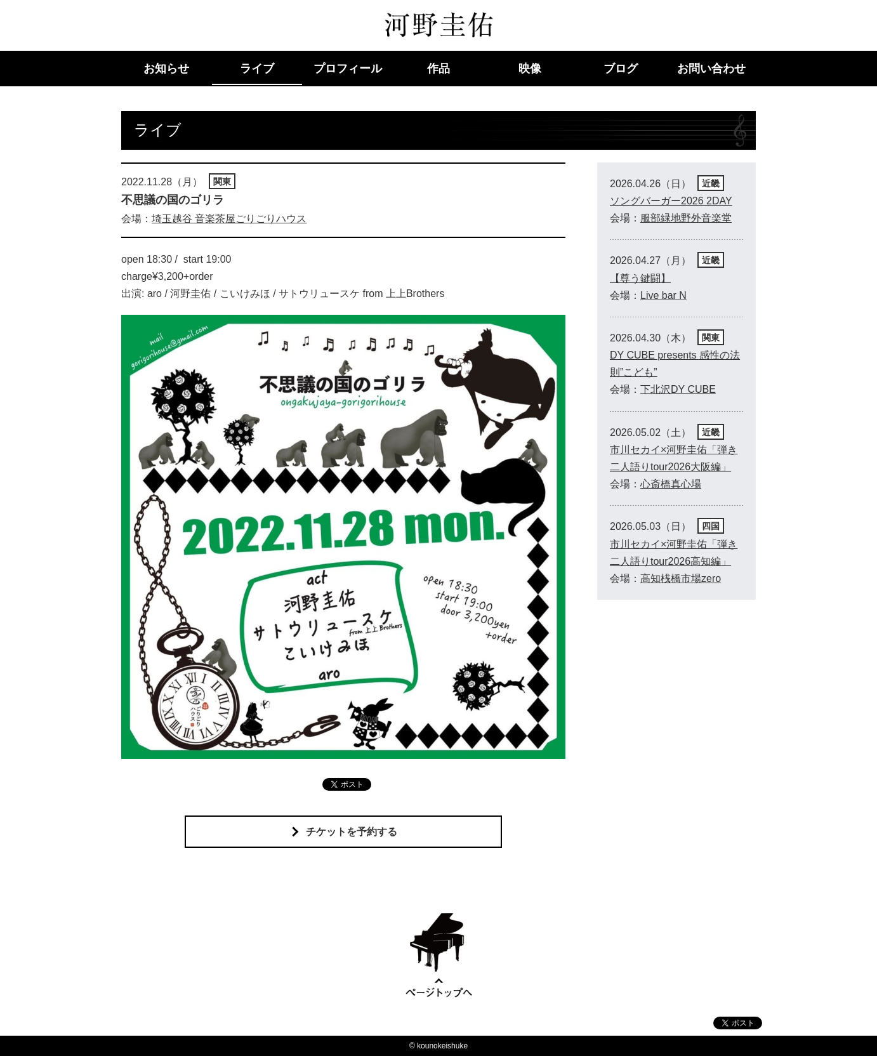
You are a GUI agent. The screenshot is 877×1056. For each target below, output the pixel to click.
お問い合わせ (711, 68)
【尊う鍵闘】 (640, 278)
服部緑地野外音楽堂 (686, 218)
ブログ (620, 68)
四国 (711, 526)
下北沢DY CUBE (678, 389)
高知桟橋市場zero (680, 578)
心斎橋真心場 (670, 483)
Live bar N (663, 295)
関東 (222, 181)
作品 (438, 68)
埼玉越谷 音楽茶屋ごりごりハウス (229, 218)
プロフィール (347, 68)
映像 (529, 68)
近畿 (711, 183)
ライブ (257, 68)
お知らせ (166, 68)
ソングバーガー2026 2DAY (671, 200)
